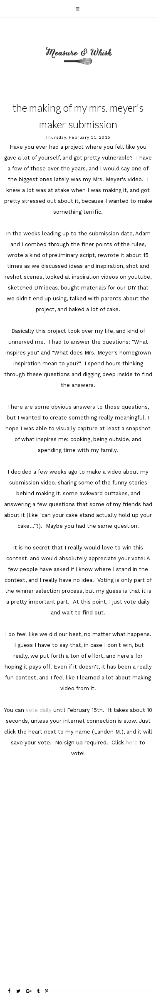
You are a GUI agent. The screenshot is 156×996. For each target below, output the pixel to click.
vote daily (39, 710)
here (132, 742)
